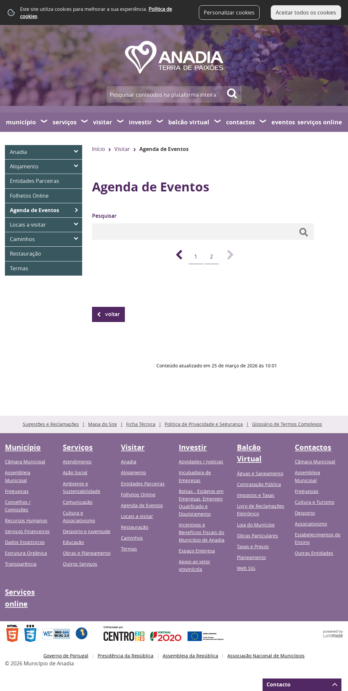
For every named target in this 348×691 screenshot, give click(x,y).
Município (21, 122)
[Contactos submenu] (263, 122)
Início (98, 149)
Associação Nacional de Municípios (266, 656)
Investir (140, 122)
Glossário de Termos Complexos (287, 424)
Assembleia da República (190, 656)
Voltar (112, 314)
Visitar (102, 122)
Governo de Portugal (65, 656)
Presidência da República (125, 656)
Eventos (283, 122)
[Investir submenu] (160, 122)
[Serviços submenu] (85, 122)
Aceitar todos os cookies (306, 12)
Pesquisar (104, 215)
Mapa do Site (102, 424)
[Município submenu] (44, 122)
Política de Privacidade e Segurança (204, 424)
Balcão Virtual (188, 122)
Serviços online (319, 122)
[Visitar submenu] (120, 122)
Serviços (65, 122)
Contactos (240, 122)
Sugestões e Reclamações (51, 424)
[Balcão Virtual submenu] (218, 122)
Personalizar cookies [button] (229, 12)
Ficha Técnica (140, 424)
